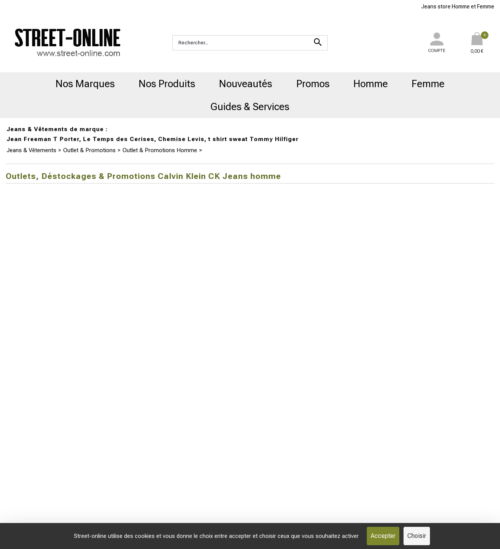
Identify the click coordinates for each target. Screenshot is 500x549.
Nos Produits (167, 83)
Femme (428, 83)
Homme (370, 83)
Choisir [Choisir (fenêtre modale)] (416, 535)
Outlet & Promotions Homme (160, 150)
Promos (313, 83)
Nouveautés (245, 83)
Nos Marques (85, 83)
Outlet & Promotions (89, 150)
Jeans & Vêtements (31, 150)
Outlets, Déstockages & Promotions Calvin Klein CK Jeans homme (289, 150)
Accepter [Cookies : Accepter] (383, 535)
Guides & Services (250, 106)
